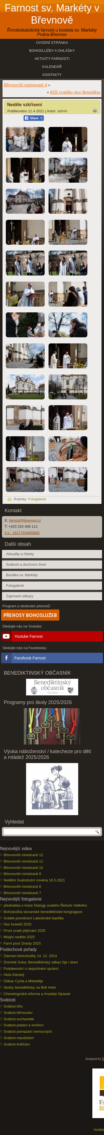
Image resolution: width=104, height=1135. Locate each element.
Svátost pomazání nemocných (28, 1031)
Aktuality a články (20, 554)
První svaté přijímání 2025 (24, 931)
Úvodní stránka (52, 42)
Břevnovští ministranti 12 (23, 855)
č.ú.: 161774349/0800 (22, 533)
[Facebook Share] (34, 118)
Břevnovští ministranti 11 (23, 861)
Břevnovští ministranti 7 (22, 893)
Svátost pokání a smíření (24, 1025)
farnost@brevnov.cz (25, 520)
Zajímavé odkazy (19, 596)
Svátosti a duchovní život (26, 564)
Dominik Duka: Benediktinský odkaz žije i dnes (41, 962)
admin (62, 111)
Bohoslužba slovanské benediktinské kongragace (43, 912)
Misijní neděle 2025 (19, 937)
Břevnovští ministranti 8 (22, 886)
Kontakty (52, 75)
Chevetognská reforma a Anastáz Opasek (37, 994)
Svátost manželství (19, 1038)
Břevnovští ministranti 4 (25, 85)
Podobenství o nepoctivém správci (31, 968)
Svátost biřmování (18, 1013)
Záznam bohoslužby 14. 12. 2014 (30, 956)
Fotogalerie (37, 499)
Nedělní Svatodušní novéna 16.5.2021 (34, 880)
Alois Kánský (14, 975)
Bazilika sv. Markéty (22, 575)
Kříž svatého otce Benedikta (75, 92)
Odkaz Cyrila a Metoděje (23, 981)
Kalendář (52, 67)
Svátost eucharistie (19, 1019)
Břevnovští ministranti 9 (22, 874)
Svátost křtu (13, 1006)
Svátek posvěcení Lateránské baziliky (34, 918)
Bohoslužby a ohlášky (52, 51)
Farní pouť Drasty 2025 (22, 943)
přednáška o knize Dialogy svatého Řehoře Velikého (45, 905)
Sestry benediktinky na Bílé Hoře (30, 987)
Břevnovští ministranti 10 (23, 868)
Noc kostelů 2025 (17, 924)
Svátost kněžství (17, 1044)
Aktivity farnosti (51, 59)
